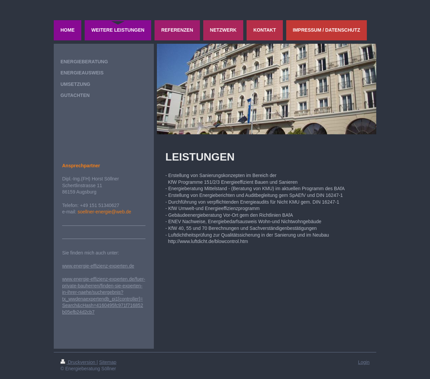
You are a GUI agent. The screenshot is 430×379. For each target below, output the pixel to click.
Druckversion (78, 362)
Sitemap (107, 362)
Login (364, 362)
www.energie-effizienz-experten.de (98, 266)
